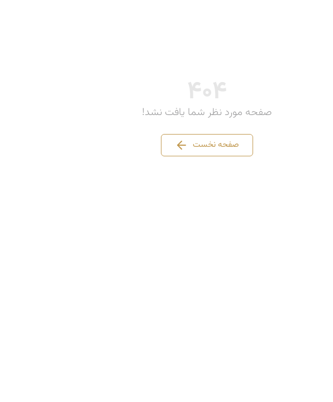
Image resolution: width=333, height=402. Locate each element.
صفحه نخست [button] (167, 145)
